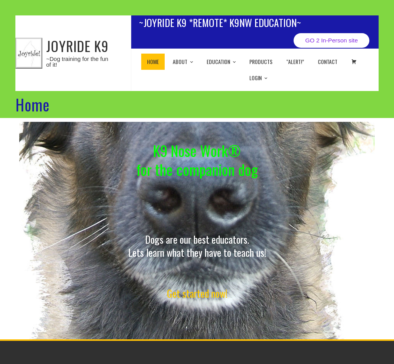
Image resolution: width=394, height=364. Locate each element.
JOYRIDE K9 (77, 45)
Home (153, 61)
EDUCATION (222, 61)
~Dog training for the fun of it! (77, 62)
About (183, 61)
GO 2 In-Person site (331, 40)
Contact (327, 61)
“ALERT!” (295, 61)
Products (260, 61)
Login (259, 78)
